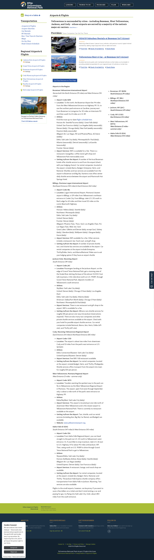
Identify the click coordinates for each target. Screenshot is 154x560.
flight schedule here (84, 120)
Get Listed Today (84, 531)
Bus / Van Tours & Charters (32, 36)
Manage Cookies (90, 544)
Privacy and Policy (78, 544)
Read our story (26, 531)
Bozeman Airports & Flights (33, 69)
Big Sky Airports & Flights (32, 84)
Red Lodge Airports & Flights (33, 90)
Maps (24, 39)
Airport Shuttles (28, 29)
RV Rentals (26, 34)
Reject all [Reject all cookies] (14, 556)
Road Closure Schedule (30, 44)
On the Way (26, 41)
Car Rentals (26, 31)
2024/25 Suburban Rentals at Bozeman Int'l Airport (104, 38)
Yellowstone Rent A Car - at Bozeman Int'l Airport (104, 57)
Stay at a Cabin (32, 15)
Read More (74, 27)
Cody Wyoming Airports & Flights (35, 75)
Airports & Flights (29, 26)
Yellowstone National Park (39, 6)
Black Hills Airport (46, 507)
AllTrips (30, 3)
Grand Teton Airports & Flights (33, 66)
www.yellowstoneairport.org (74, 423)
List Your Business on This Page (65, 80)
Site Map (68, 544)
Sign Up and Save (56, 531)
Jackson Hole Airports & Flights (34, 60)
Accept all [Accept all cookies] (13, 552)
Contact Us (61, 544)
